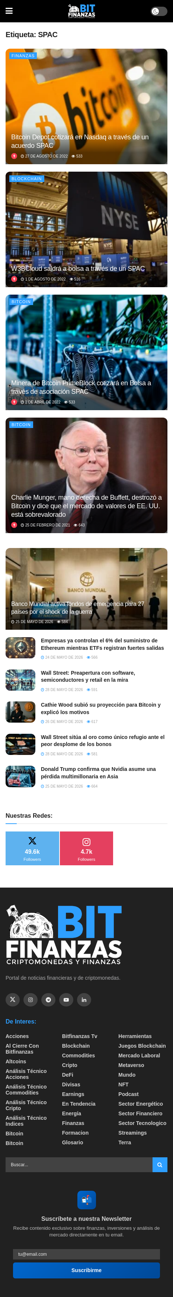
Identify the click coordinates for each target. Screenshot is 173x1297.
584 (62, 622)
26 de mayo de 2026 (62, 722)
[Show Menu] (9, 11)
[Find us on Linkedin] (84, 999)
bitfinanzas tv (79, 1036)
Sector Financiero (140, 1113)
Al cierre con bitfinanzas (22, 1049)
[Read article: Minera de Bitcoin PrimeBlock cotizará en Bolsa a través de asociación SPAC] (86, 352)
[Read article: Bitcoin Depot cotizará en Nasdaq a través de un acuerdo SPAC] (86, 106)
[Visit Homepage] (82, 11)
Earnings (73, 1094)
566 (92, 657)
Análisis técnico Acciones (26, 1074)
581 (92, 754)
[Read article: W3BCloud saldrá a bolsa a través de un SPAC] (86, 229)
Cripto (69, 1065)
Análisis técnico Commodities (26, 1090)
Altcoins (16, 1061)
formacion (75, 1133)
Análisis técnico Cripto (26, 1105)
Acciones (17, 1036)
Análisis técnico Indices (26, 1121)
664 (92, 786)
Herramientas (135, 1036)
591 (92, 690)
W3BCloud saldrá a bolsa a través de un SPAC (78, 268)
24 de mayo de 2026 (62, 657)
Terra (124, 1142)
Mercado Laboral (139, 1055)
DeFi (67, 1075)
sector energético (140, 1104)
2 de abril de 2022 (40, 402)
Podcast (128, 1094)
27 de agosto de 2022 (44, 156)
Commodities (78, 1055)
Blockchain (27, 178)
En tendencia (79, 1104)
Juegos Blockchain (142, 1046)
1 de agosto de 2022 (43, 279)
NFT (123, 1084)
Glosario (72, 1142)
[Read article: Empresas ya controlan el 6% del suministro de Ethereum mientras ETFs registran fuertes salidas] (20, 647)
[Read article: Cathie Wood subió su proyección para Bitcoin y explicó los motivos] (20, 712)
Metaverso (131, 1065)
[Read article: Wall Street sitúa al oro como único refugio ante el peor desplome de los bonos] (20, 744)
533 (76, 156)
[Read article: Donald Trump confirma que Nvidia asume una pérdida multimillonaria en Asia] (20, 776)
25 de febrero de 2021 (45, 525)
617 (92, 722)
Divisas (71, 1084)
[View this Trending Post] (14, 156)
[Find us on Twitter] (13, 999)
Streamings (132, 1133)
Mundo (126, 1075)
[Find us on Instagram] (30, 999)
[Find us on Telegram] (48, 999)
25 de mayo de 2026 (32, 622)
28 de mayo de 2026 (62, 690)
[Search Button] (160, 1164)
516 (75, 279)
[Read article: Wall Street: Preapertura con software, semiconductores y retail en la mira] (20, 680)
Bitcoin (21, 301)
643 (79, 525)
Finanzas (23, 55)
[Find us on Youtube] (66, 999)
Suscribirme (86, 1270)
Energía (71, 1113)
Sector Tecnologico (142, 1123)
